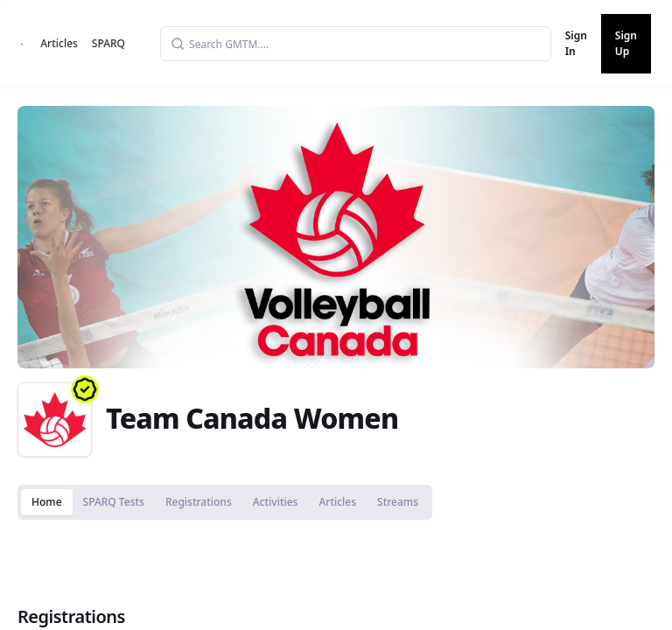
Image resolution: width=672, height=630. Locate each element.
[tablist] (225, 502)
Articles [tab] (337, 501)
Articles (59, 43)
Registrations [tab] (198, 501)
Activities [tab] (275, 501)
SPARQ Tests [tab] (113, 501)
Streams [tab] (397, 501)
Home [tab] (47, 501)
